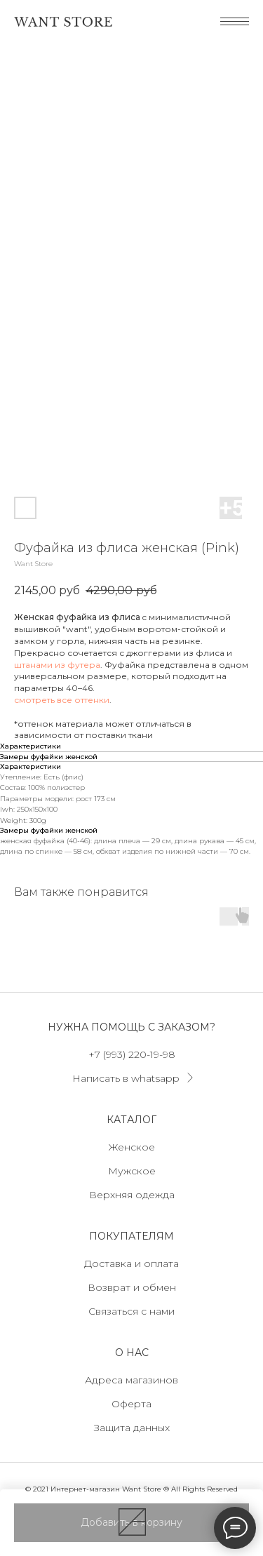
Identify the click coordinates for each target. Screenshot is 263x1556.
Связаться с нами (131, 1311)
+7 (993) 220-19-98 (131, 1054)
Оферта (131, 1403)
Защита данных (132, 1427)
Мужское (132, 1171)
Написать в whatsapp (126, 1078)
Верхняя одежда (132, 1194)
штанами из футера (57, 664)
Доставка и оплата (131, 1263)
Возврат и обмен (132, 1287)
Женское (132, 1147)
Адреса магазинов (131, 1380)
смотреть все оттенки (61, 700)
